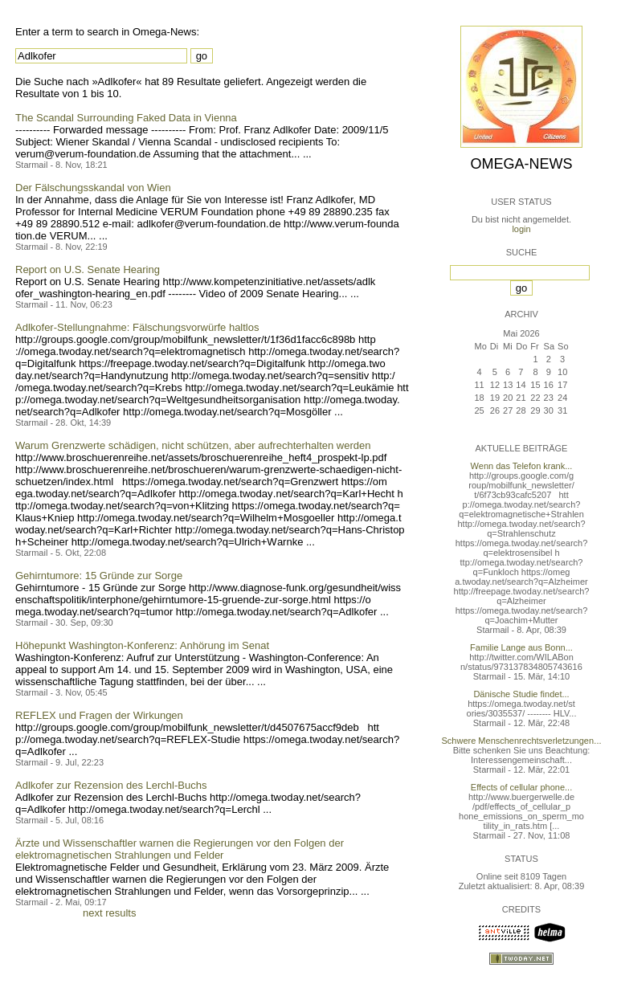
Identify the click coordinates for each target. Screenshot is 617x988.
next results (109, 913)
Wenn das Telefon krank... (522, 466)
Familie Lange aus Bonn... (521, 647)
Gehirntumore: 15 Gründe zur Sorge (98, 576)
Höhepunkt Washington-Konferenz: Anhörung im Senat (142, 645)
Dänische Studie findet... (521, 694)
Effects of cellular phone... (521, 787)
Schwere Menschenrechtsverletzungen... (522, 740)
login (521, 229)
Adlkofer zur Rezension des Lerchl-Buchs (110, 785)
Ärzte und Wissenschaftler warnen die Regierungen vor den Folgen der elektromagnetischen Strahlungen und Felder (179, 849)
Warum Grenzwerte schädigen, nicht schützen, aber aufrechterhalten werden (192, 445)
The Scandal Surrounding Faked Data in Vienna (126, 118)
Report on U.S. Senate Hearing (87, 269)
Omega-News (521, 164)
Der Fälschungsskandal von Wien (93, 188)
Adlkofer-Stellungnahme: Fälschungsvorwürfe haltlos (137, 327)
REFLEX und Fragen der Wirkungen (99, 715)
